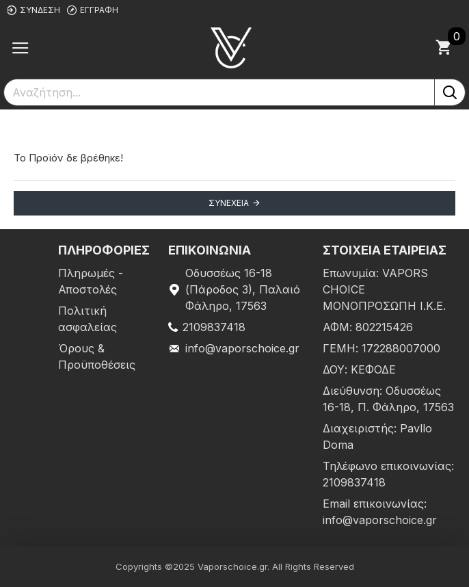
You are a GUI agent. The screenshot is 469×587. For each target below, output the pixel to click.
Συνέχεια (229, 203)
